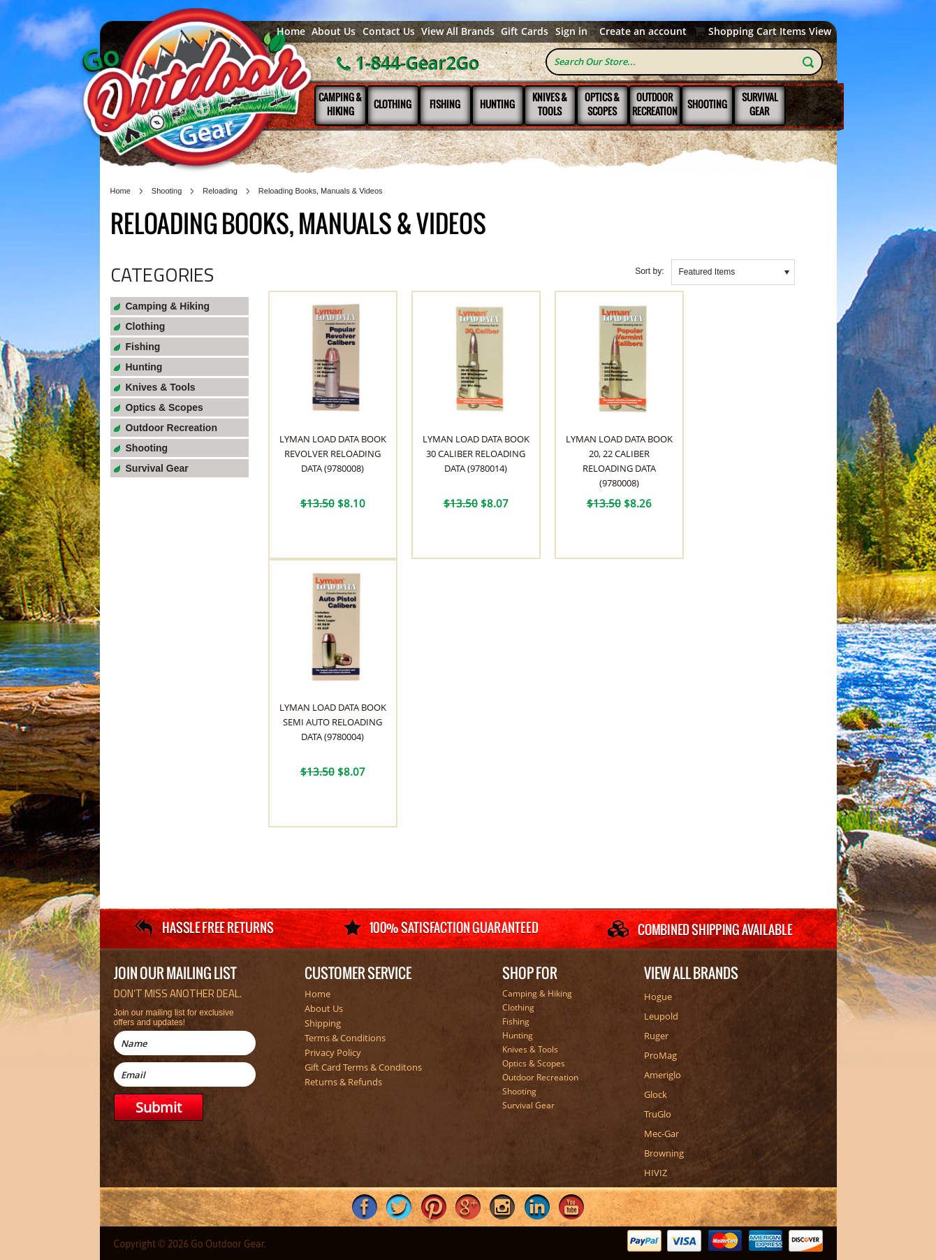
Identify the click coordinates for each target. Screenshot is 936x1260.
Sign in (571, 31)
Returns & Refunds (343, 1082)
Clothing (392, 104)
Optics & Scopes (602, 104)
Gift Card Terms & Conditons (363, 1067)
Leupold (661, 1016)
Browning (664, 1153)
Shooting (707, 104)
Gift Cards (524, 31)
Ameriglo (662, 1075)
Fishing (445, 104)
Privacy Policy (333, 1052)
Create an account (643, 31)
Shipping (323, 1023)
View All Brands (458, 31)
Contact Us (389, 31)
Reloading (220, 191)
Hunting (497, 104)
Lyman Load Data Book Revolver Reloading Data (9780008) (332, 454)
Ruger (656, 1035)
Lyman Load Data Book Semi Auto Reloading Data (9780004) (332, 722)
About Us (334, 31)
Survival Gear (759, 104)
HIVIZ (655, 1172)
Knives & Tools (549, 104)
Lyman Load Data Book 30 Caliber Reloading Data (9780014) (476, 454)
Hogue (658, 996)
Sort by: (649, 271)
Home (291, 31)
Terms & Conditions (345, 1037)
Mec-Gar (661, 1133)
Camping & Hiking (340, 104)
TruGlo (657, 1114)
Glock (655, 1094)
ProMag (660, 1055)
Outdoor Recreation (655, 104)
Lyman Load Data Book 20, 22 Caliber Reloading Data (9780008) (619, 461)
